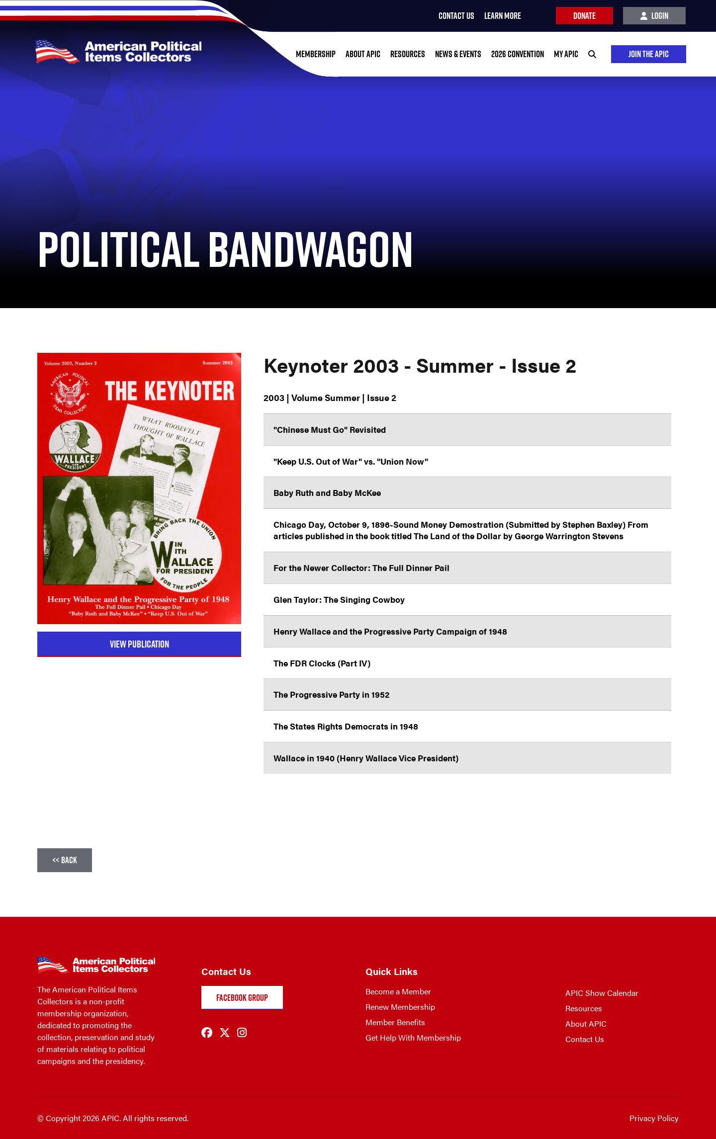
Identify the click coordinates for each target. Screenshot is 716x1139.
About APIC (363, 54)
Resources (407, 54)
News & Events (458, 54)
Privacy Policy (654, 1118)
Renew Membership (400, 1006)
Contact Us (584, 1039)
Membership (316, 54)
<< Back (64, 860)
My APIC (566, 54)
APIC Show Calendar (601, 992)
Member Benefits (395, 1022)
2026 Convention (517, 54)
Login (654, 15)
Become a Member (398, 991)
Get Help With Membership (413, 1037)
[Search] (592, 54)
